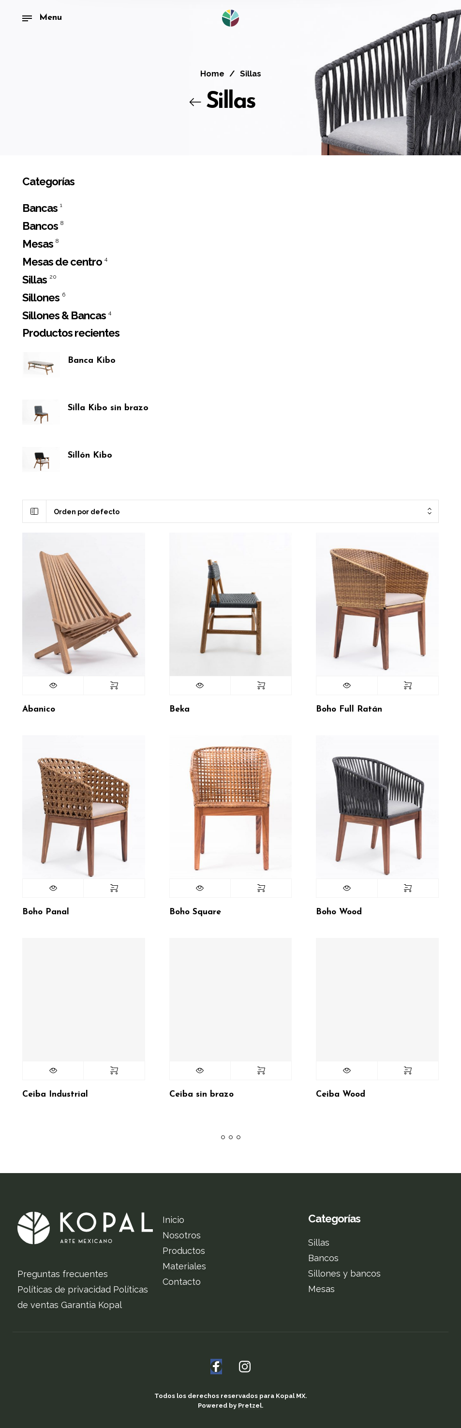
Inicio (173, 1220)
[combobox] (242, 511)
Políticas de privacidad (64, 1289)
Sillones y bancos (344, 1273)
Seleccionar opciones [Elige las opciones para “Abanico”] (114, 685)
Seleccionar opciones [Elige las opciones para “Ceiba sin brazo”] (261, 1070)
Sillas (34, 280)
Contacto (182, 1282)
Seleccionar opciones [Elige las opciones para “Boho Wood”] (408, 888)
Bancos (40, 226)
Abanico (38, 709)
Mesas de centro (62, 262)
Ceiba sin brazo (201, 1094)
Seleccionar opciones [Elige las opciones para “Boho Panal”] (114, 888)
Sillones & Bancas (64, 316)
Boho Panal (45, 912)
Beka (179, 709)
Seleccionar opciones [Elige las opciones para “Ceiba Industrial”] (114, 1070)
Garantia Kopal (91, 1305)
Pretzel (250, 1405)
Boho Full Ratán (349, 709)
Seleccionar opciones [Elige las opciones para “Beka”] (261, 685)
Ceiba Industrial (55, 1094)
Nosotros (182, 1235)
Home (212, 73)
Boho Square (195, 912)
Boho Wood (339, 912)
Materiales (184, 1266)
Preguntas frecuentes (62, 1274)
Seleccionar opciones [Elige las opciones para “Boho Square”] (261, 888)
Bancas (40, 208)
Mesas (37, 244)
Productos (184, 1251)
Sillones (40, 298)
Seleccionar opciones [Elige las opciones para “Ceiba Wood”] (408, 1070)
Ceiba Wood (340, 1094)
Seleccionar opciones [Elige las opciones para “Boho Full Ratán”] (408, 685)
